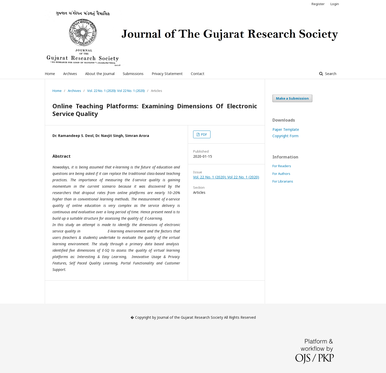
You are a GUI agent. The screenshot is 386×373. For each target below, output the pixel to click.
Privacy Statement (167, 73)
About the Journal (100, 73)
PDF (203, 134)
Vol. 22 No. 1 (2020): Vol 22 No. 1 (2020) (116, 90)
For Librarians (282, 181)
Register (318, 4)
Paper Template (285, 129)
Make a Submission (292, 98)
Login (334, 4)
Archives (70, 73)
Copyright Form (285, 135)
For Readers (281, 166)
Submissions (133, 73)
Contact (197, 73)
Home (50, 73)
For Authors (281, 173)
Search (330, 73)
